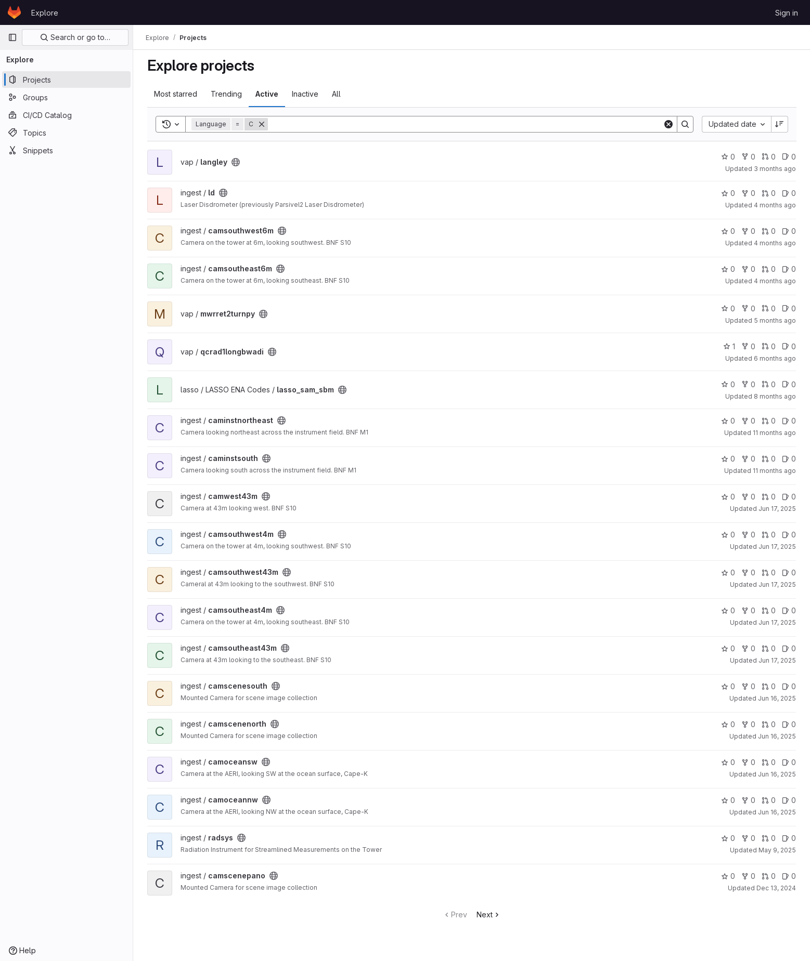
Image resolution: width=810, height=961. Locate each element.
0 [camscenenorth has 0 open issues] (789, 724)
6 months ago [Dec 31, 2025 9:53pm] (775, 358)
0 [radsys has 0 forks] (748, 838)
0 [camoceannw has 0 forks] (748, 800)
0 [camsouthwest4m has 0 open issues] (789, 534)
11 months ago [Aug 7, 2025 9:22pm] (774, 433)
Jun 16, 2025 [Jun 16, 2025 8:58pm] (777, 736)
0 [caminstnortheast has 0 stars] (728, 420)
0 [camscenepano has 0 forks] (748, 876)
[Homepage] (14, 12)
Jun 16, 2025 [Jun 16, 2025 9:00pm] (777, 698)
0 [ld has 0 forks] (748, 193)
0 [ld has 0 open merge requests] (769, 193)
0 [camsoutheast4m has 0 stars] (728, 610)
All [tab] (336, 93)
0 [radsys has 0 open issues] (789, 838)
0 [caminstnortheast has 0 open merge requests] (769, 420)
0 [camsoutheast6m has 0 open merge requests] (769, 269)
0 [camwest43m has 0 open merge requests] (769, 496)
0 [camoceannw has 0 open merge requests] (769, 800)
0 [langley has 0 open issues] (789, 156)
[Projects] (66, 79)
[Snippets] (66, 150)
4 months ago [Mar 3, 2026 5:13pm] (775, 243)
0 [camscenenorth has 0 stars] (728, 724)
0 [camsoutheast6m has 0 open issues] (789, 269)
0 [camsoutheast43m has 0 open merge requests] (769, 648)
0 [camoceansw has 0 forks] (748, 762)
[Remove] (261, 124)
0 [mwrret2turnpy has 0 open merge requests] (769, 308)
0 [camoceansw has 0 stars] (728, 762)
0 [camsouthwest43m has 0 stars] (728, 572)
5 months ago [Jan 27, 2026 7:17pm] (775, 320)
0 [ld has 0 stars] (728, 193)
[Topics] (66, 132)
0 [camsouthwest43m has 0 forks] (748, 572)
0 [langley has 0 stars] (728, 156)
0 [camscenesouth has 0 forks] (748, 686)
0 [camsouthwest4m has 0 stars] (728, 534)
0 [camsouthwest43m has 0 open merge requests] (769, 572)
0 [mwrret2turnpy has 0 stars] (728, 308)
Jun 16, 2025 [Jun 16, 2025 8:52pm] (777, 774)
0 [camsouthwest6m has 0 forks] (748, 231)
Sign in (786, 12)
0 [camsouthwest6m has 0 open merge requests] (769, 231)
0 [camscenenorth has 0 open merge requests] (769, 724)
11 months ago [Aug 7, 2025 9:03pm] (774, 471)
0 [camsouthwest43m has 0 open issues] (789, 572)
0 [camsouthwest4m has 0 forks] (748, 534)
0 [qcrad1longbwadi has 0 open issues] (789, 346)
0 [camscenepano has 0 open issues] (789, 876)
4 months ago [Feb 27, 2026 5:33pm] (775, 281)
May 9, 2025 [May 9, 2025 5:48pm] (777, 850)
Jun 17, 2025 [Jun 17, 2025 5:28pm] (777, 660)
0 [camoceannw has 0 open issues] (789, 800)
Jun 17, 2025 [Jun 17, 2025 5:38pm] (777, 508)
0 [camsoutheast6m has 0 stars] (728, 269)
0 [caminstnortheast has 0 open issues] (789, 420)
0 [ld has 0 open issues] (789, 193)
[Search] (465, 124)
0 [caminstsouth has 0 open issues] (789, 458)
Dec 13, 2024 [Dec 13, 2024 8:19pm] (776, 888)
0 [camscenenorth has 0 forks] (748, 724)
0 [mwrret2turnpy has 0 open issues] (789, 308)
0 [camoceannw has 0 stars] (728, 800)
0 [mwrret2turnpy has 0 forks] (748, 308)
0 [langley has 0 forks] (748, 156)
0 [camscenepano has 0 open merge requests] (769, 876)
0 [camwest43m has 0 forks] (748, 496)
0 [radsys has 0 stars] (728, 838)
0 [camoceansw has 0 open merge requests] (769, 762)
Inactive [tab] (305, 93)
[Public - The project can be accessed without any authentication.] (236, 162)
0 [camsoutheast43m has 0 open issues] (789, 648)
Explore (44, 12)
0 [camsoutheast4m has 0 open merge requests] (769, 610)
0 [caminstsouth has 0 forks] (748, 458)
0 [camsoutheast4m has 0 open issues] (789, 610)
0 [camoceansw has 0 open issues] (789, 762)
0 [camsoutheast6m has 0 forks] (748, 269)
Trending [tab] (226, 93)
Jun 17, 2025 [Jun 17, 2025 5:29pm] (777, 622)
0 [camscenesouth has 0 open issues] (789, 686)
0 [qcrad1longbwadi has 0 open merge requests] (769, 346)
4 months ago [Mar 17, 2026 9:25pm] (775, 205)
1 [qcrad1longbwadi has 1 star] (729, 346)
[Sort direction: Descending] (780, 124)
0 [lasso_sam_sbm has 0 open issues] (789, 384)
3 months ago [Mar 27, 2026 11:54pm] (775, 169)
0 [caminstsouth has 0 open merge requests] (769, 458)
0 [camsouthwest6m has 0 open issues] (789, 231)
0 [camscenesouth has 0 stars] (728, 686)
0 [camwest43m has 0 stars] (728, 496)
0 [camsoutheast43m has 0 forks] (748, 648)
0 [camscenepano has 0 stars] (728, 876)
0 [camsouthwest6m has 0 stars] (728, 231)
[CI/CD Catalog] (66, 115)
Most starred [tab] (175, 93)
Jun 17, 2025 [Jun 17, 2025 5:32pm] (777, 584)
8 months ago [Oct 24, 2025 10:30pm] (775, 396)
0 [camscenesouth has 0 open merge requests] (769, 686)
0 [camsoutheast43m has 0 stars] (728, 648)
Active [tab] (266, 93)
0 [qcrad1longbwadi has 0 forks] (748, 346)
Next (489, 914)
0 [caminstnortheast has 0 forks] (748, 420)
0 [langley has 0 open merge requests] (769, 156)
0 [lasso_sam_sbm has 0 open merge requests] (769, 384)
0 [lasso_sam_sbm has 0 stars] (728, 384)
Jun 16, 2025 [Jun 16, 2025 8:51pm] (777, 812)
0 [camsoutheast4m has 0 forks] (748, 610)
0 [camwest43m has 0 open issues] (789, 496)
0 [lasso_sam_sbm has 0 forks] (748, 384)
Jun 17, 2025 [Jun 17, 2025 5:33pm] (777, 546)
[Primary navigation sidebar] (12, 37)
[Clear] (668, 124)
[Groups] (66, 97)
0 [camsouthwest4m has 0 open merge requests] (769, 534)
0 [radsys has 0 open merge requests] (769, 838)
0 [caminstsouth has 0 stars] (728, 458)
